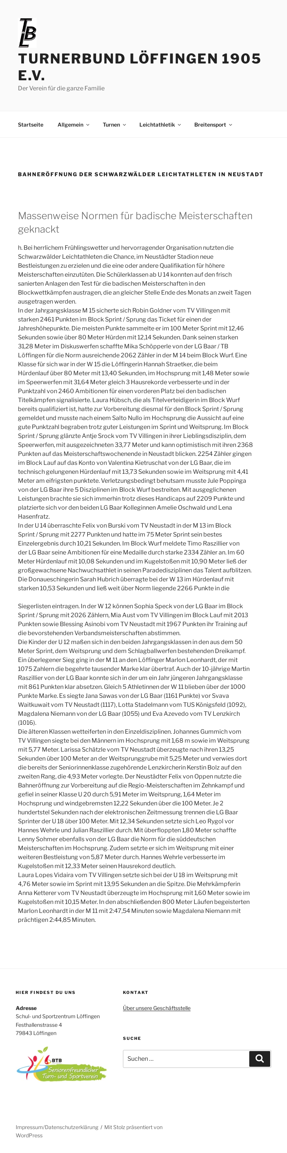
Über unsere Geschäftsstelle (157, 1008)
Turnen (115, 124)
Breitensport (213, 124)
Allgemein (74, 124)
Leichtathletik (160, 124)
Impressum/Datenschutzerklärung (57, 1127)
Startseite (30, 124)
